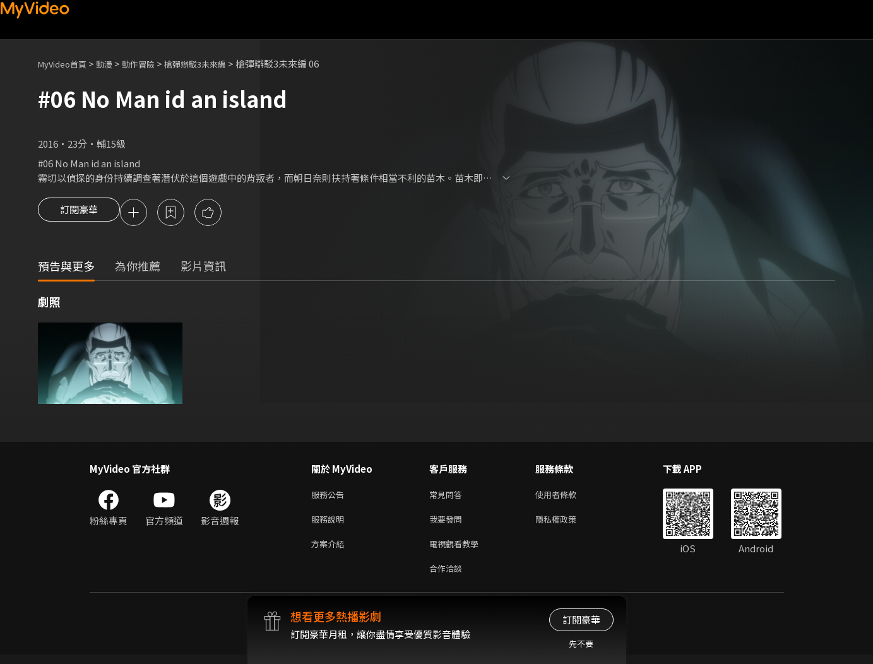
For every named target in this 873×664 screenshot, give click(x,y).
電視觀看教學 (457, 550)
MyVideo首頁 (66, 63)
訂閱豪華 (79, 213)
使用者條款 (566, 497)
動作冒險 (152, 63)
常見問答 (448, 497)
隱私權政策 (566, 523)
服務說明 (330, 523)
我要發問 (448, 523)
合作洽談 (448, 576)
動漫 (114, 63)
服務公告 (330, 497)
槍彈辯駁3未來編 (216, 63)
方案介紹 (330, 550)
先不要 (581, 643)
